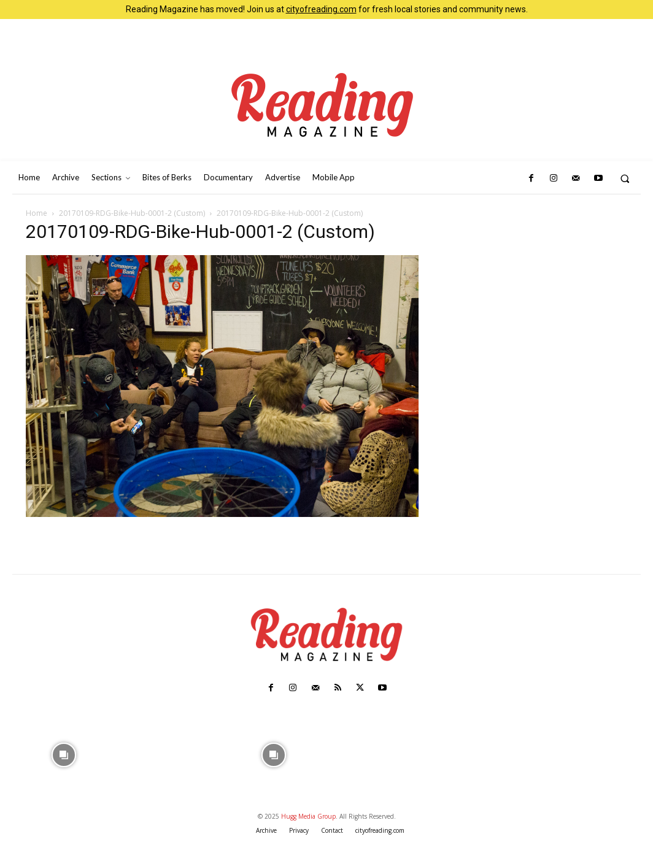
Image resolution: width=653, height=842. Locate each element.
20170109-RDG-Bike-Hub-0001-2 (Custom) (132, 213)
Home (36, 213)
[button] (625, 178)
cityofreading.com (321, 9)
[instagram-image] (63, 753)
